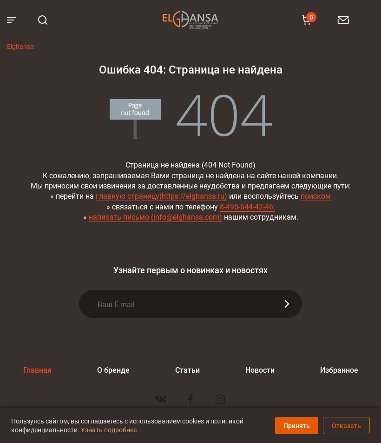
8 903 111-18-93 (369, 20)
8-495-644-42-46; (247, 206)
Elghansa (190, 20)
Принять (296, 425)
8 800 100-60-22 (357, 20)
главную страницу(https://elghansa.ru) (161, 196)
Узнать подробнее (109, 429)
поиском (316, 196)
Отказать (346, 425)
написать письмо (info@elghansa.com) (155, 217)
